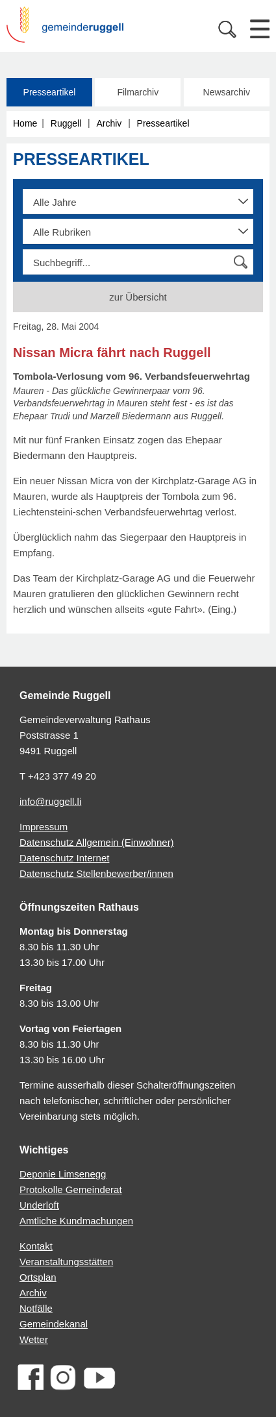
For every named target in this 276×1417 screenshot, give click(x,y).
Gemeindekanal (53, 1323)
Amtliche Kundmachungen (76, 1220)
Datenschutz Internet (64, 857)
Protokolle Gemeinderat (70, 1189)
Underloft (39, 1205)
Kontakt (36, 1245)
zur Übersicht (137, 296)
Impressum (43, 826)
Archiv (108, 123)
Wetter (33, 1339)
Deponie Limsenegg (62, 1173)
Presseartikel (49, 92)
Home (25, 123)
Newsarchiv (226, 92)
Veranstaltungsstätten (66, 1261)
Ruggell (66, 123)
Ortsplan (37, 1277)
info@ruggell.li (50, 801)
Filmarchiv (137, 92)
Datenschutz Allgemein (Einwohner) (96, 842)
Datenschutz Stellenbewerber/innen (96, 873)
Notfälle (36, 1308)
